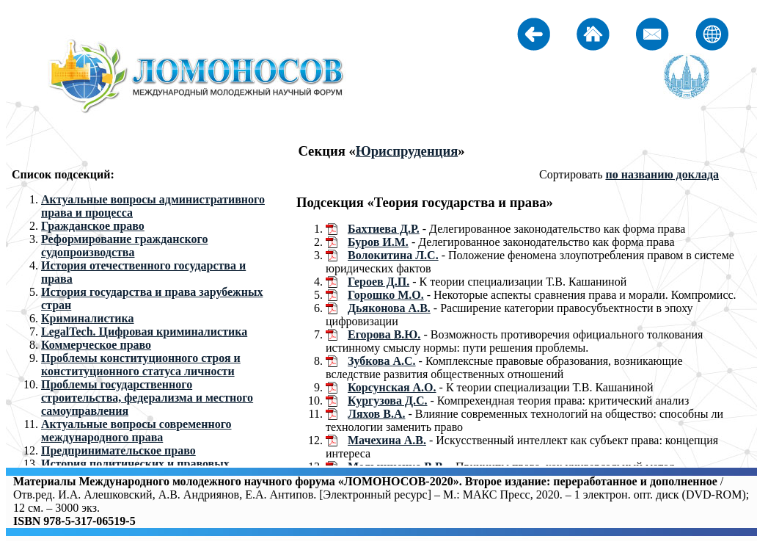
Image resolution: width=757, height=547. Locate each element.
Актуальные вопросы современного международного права (136, 430)
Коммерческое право (96, 344)
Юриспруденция (407, 151)
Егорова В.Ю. (384, 334)
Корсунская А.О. (392, 387)
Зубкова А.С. (382, 361)
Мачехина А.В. (387, 440)
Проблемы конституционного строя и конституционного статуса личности (141, 364)
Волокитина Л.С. (393, 255)
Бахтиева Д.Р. (384, 228)
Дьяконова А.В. (389, 308)
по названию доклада (662, 174)
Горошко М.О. (386, 295)
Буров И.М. (378, 242)
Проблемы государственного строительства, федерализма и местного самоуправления (147, 397)
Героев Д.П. (378, 281)
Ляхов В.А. (376, 413)
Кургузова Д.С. (388, 400)
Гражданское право (93, 226)
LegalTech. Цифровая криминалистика (144, 331)
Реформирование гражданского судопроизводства (124, 245)
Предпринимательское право (118, 450)
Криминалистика (87, 318)
